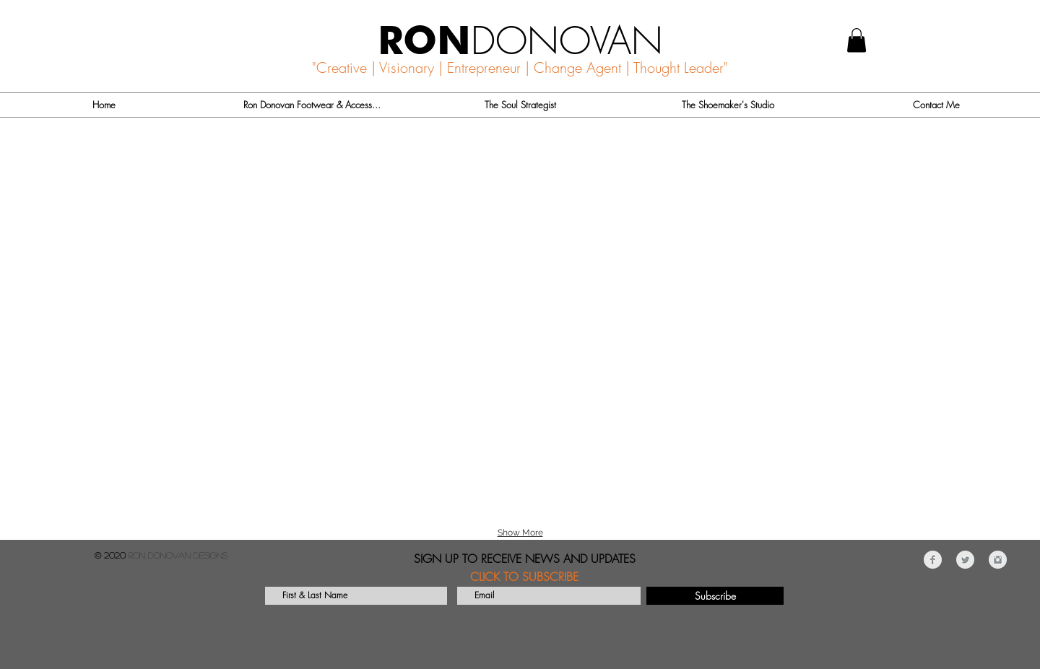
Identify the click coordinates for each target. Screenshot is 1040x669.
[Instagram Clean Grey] (998, 560)
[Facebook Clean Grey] (933, 560)
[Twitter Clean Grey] (965, 560)
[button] (856, 40)
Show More (520, 533)
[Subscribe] (715, 596)
